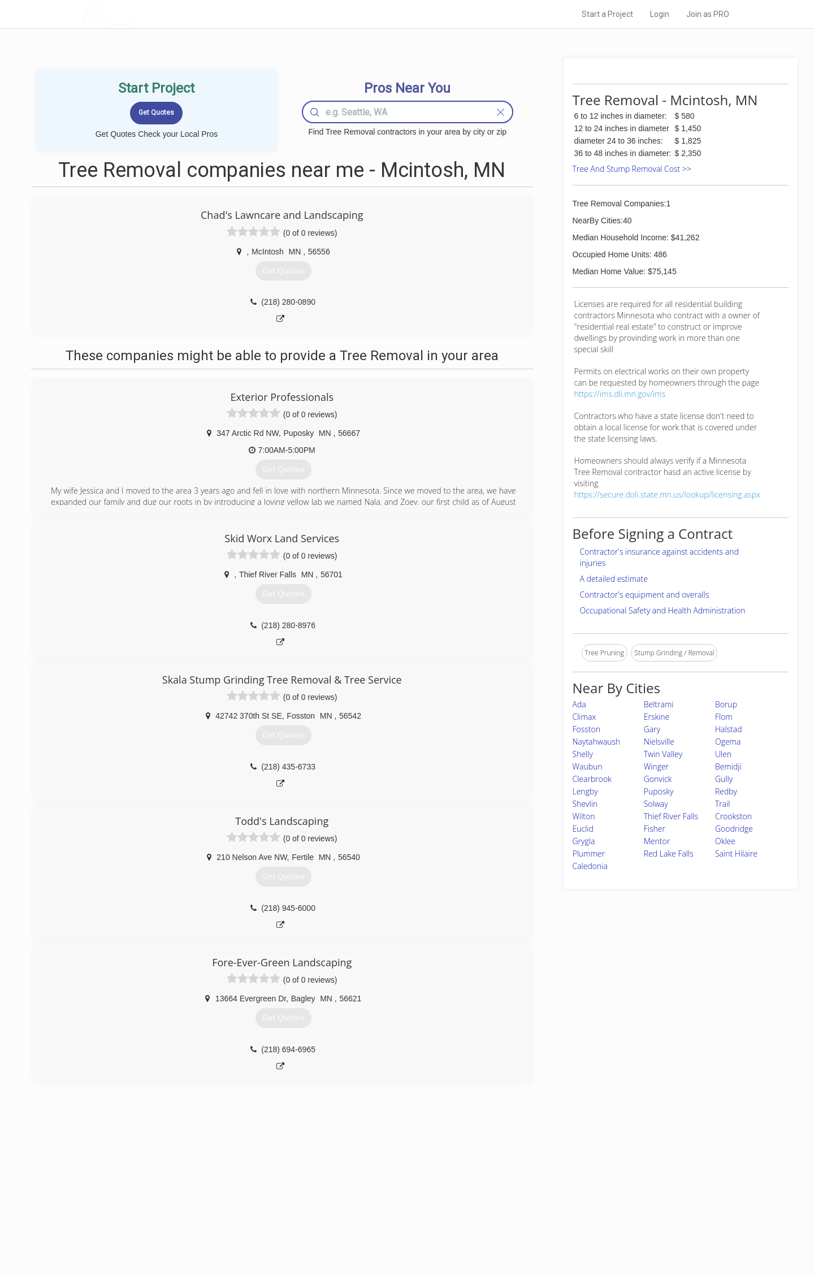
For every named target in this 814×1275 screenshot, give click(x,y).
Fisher (654, 828)
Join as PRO (707, 14)
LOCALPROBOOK (147, 14)
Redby (726, 791)
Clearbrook (592, 778)
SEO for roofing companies (579, 1230)
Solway (656, 803)
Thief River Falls (671, 816)
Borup (726, 704)
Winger (656, 766)
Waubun (588, 766)
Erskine (657, 716)
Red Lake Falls (669, 853)
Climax (584, 716)
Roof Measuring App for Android (398, 1230)
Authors (550, 1205)
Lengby (585, 791)
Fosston (586, 729)
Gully (724, 778)
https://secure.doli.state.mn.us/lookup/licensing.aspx (667, 494)
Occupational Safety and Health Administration (663, 610)
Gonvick (658, 778)
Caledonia (590, 866)
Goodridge (734, 828)
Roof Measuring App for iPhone (397, 1218)
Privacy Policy (559, 1192)
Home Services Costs (225, 1179)
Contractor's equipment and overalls (644, 594)
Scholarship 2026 (565, 1179)
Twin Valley (663, 754)
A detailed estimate (614, 578)
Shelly (583, 754)
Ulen (723, 754)
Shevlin (585, 803)
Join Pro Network (375, 1179)
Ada (579, 704)
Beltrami (659, 704)
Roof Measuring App (380, 1205)
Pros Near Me (212, 1192)
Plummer (589, 853)
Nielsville (659, 741)
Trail (722, 803)
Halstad (728, 729)
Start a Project (607, 14)
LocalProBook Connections (580, 1218)
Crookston (733, 816)
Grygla (584, 841)
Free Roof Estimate (222, 1218)
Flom (724, 716)
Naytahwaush (597, 741)
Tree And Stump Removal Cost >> (632, 168)
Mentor (657, 841)
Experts (360, 1192)
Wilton (584, 816)
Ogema (728, 741)
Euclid (583, 828)
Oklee (725, 841)
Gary (652, 729)
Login (659, 14)
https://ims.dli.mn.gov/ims (619, 393)
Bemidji (728, 766)
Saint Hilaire (736, 853)
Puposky (659, 791)
